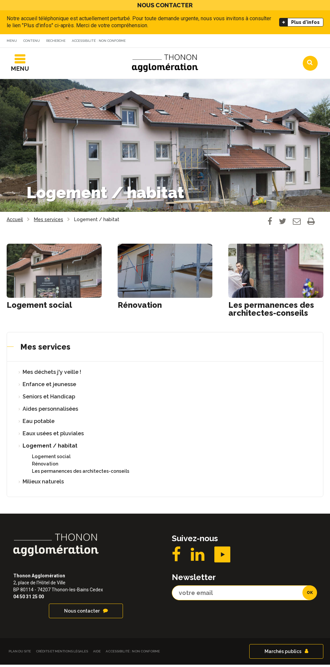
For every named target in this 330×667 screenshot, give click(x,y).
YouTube (222, 557)
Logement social (39, 307)
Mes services (45, 349)
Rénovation (140, 307)
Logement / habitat (50, 448)
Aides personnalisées (50, 411)
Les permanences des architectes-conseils (271, 311)
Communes (265, 41)
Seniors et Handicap (49, 399)
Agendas (225, 41)
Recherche (55, 40)
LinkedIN (197, 557)
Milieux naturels (43, 484)
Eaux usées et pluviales (53, 436)
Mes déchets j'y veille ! (52, 374)
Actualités (185, 41)
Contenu (31, 40)
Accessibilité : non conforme (99, 40)
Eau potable (39, 423)
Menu (12, 40)
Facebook (176, 557)
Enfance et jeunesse (49, 386)
